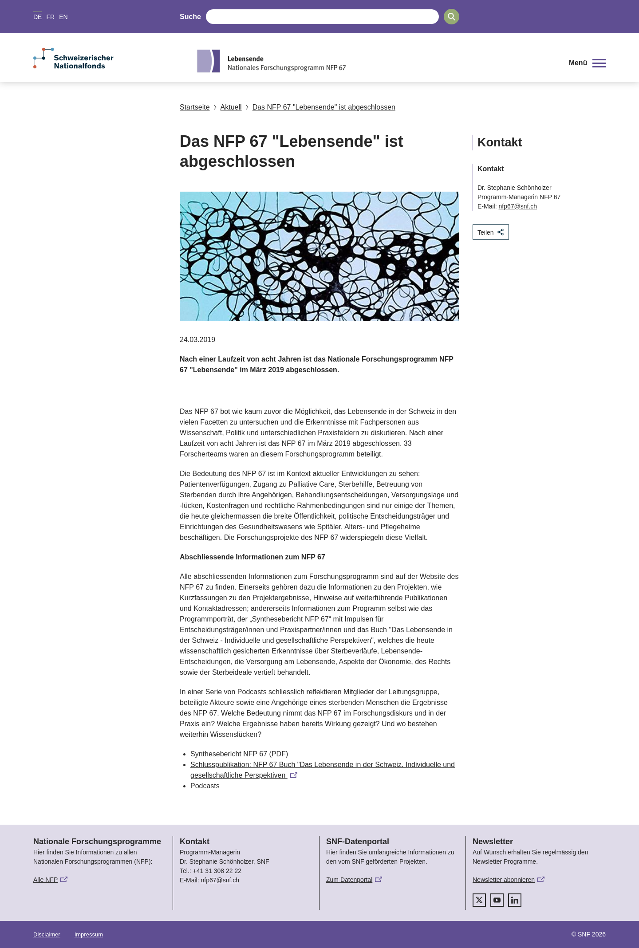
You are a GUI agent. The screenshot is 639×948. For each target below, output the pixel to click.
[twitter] (479, 900)
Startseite (195, 107)
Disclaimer (46, 934)
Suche (190, 16)
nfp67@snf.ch (517, 206)
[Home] (375, 60)
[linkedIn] (514, 900)
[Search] (451, 16)
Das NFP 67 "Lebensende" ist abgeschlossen (320, 107)
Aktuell (227, 107)
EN (63, 16)
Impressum (89, 934)
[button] (587, 63)
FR (50, 16)
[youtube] (497, 900)
